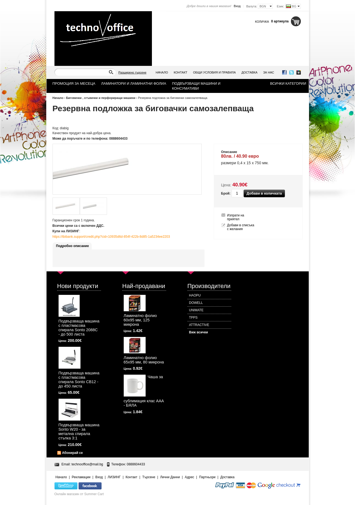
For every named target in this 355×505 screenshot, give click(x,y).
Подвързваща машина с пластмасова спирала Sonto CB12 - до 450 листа (79, 379)
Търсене (148, 477)
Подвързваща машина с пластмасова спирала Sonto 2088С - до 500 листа (79, 327)
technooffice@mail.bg (87, 464)
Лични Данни (170, 477)
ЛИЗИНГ (114, 477)
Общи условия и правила (214, 72)
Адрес (189, 477)
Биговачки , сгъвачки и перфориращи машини (100, 97)
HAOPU (195, 295)
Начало (162, 72)
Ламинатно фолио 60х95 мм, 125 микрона (140, 320)
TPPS (193, 317)
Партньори (207, 477)
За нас (268, 72)
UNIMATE (196, 310)
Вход (237, 6)
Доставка (249, 72)
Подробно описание (72, 246)
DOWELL (196, 303)
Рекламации (81, 477)
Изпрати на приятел (235, 217)
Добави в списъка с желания (240, 227)
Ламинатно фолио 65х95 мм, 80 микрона (144, 360)
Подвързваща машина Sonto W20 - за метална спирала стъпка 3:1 (79, 431)
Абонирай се (72, 453)
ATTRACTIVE (199, 325)
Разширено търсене (132, 72)
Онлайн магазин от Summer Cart (79, 494)
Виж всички (198, 332)
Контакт (180, 72)
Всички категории (288, 83)
